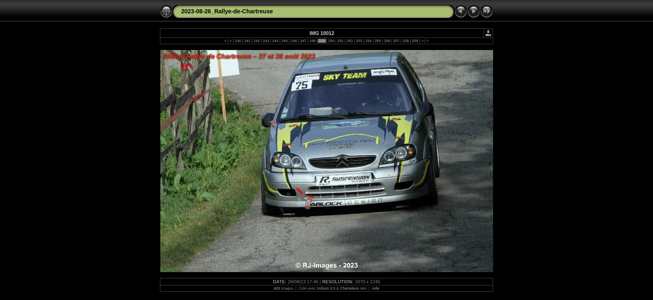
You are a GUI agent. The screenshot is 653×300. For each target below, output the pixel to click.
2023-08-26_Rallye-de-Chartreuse (227, 11)
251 (340, 41)
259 (415, 41)
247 (303, 41)
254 (368, 41)
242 (256, 41)
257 (396, 41)
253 (359, 41)
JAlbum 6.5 (326, 288)
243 (266, 41)
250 (331, 41)
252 (350, 41)
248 (312, 41)
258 (405, 41)
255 (378, 41)
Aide (375, 288)
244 (275, 41)
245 (284, 41)
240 (238, 41)
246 (294, 41)
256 (387, 41)
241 (247, 41)
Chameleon (349, 288)
